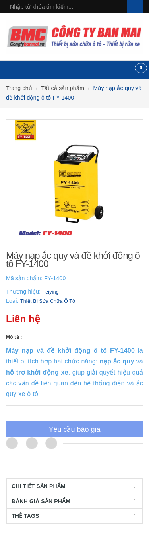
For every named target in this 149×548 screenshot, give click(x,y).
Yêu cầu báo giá (74, 429)
